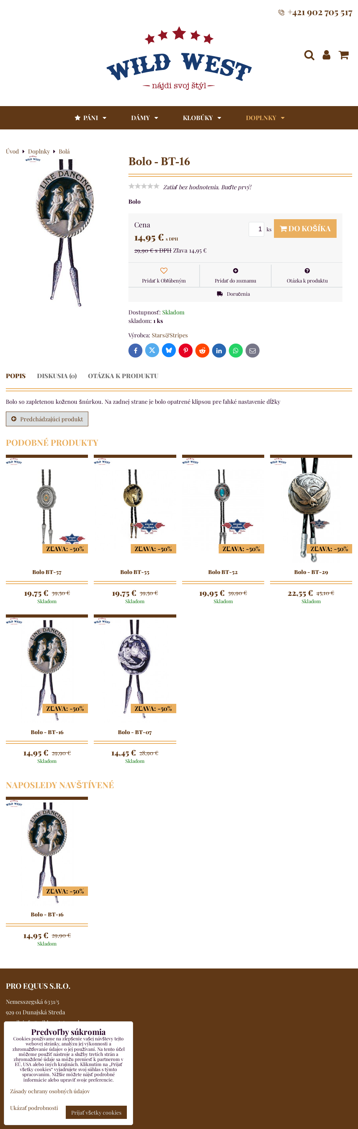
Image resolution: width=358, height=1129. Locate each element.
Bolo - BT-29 (311, 572)
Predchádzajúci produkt (47, 419)
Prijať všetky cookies (96, 1112)
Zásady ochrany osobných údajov (50, 1090)
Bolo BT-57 (46, 572)
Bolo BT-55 (134, 572)
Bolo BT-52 (223, 572)
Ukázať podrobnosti (34, 1108)
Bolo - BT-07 (135, 732)
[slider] (144, 186)
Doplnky (265, 117)
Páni (90, 117)
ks (261, 229)
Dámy (144, 117)
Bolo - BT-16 (47, 732)
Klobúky (202, 117)
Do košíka (305, 228)
